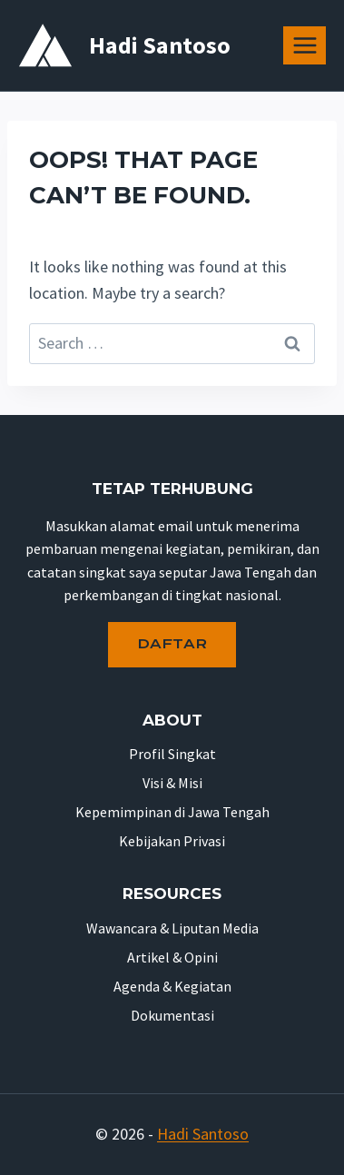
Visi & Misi (172, 783)
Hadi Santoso (203, 1133)
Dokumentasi (172, 1015)
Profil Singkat (172, 754)
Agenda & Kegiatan (172, 986)
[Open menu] (304, 45)
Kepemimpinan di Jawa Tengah (172, 812)
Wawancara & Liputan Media (172, 928)
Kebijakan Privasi (172, 841)
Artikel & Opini (172, 957)
